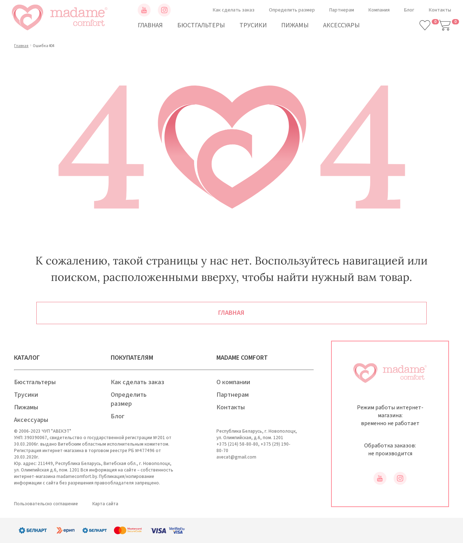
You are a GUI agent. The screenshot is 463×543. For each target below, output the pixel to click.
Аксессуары (341, 25)
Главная (150, 25)
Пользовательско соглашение (46, 504)
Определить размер (292, 10)
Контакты (440, 10)
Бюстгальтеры (201, 25)
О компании (233, 382)
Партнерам (341, 10)
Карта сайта (105, 504)
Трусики (253, 25)
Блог (409, 10)
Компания (379, 10)
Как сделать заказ (234, 10)
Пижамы (295, 25)
